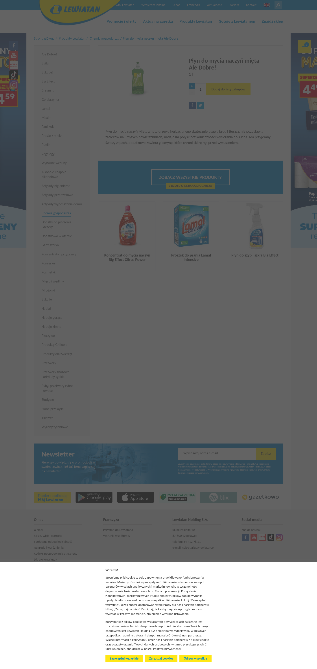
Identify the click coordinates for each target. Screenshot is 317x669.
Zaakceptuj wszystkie (124, 658)
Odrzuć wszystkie (195, 658)
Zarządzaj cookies (161, 658)
